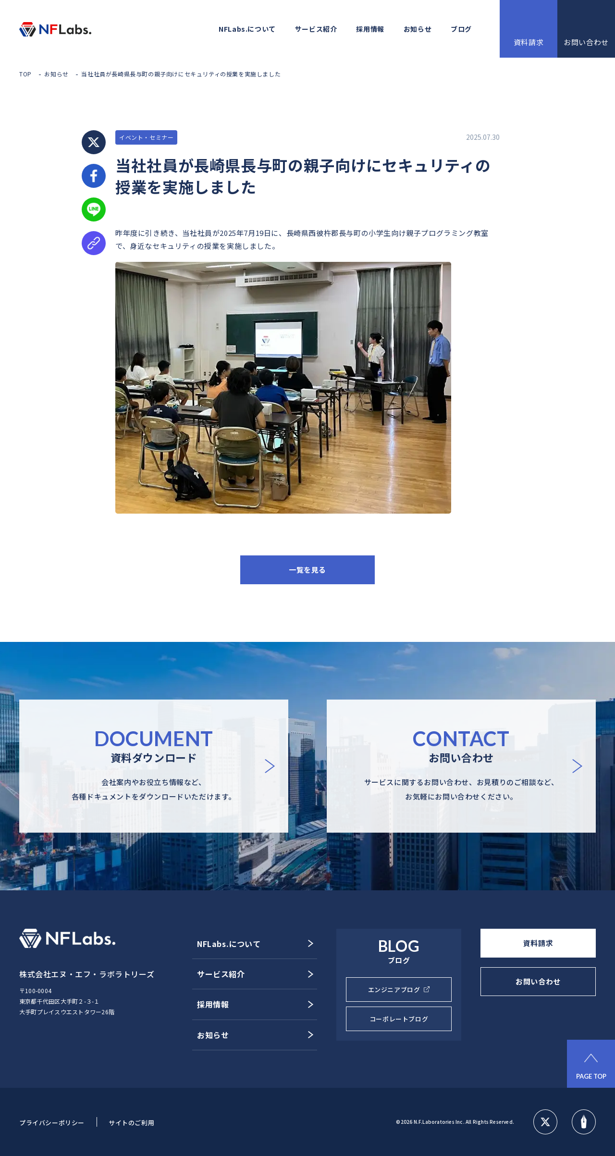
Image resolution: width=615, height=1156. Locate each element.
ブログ (461, 29)
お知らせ (417, 29)
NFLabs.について (247, 29)
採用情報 (370, 29)
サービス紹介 (316, 29)
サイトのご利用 (131, 1122)
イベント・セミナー (146, 137)
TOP (25, 74)
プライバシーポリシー (52, 1122)
